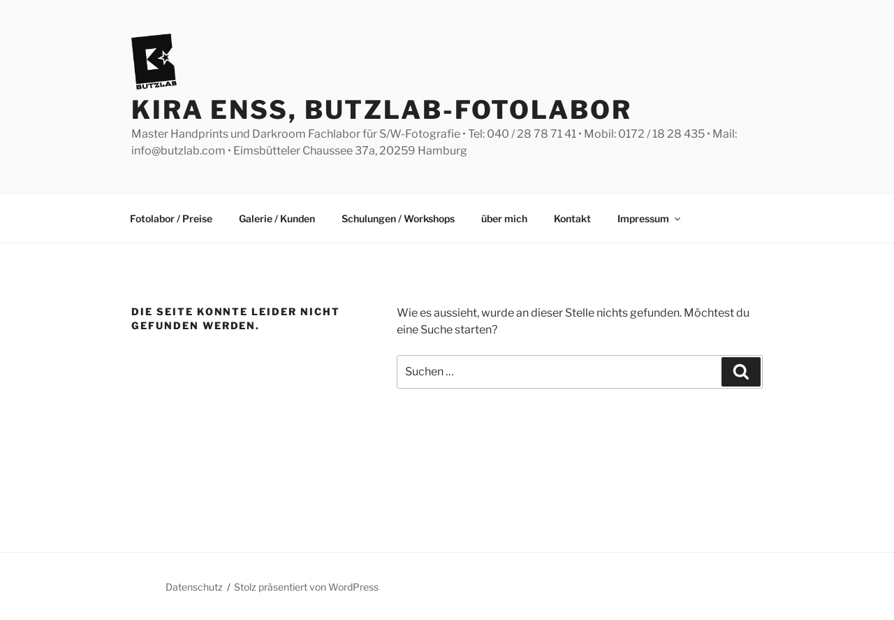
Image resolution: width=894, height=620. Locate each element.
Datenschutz (194, 587)
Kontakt (572, 218)
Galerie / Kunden (277, 218)
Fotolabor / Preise (171, 218)
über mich (504, 218)
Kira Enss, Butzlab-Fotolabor (381, 109)
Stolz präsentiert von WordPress (306, 587)
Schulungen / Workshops (398, 218)
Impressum (649, 218)
